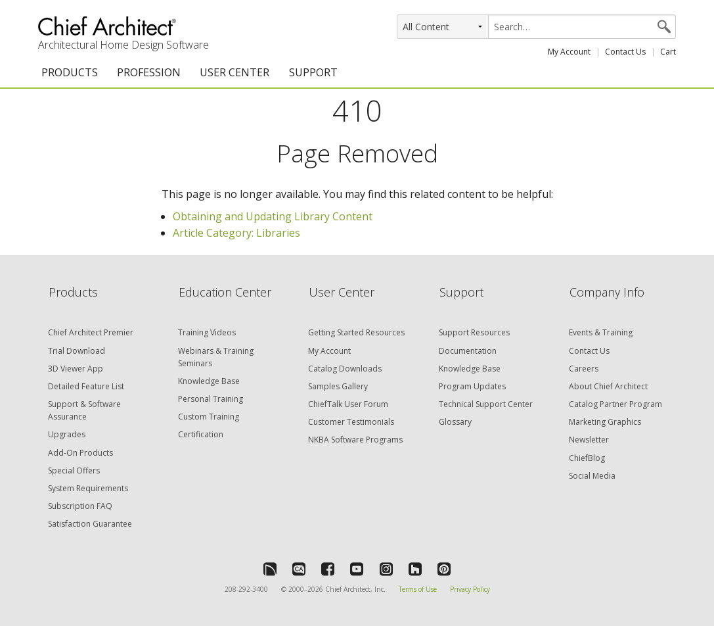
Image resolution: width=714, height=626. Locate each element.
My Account (569, 51)
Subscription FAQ (80, 506)
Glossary (455, 421)
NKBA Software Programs (355, 439)
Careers (583, 368)
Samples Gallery (338, 386)
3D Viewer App (75, 368)
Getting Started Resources (356, 332)
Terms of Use (418, 589)
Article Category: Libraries (236, 233)
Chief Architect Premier (90, 332)
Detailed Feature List (86, 386)
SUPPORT (313, 72)
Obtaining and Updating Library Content (272, 216)
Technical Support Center (486, 404)
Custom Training (208, 416)
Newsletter (589, 439)
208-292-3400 (246, 589)
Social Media (592, 475)
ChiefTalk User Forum (348, 404)
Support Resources (474, 332)
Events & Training (601, 332)
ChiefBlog (587, 458)
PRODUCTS (69, 72)
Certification (200, 434)
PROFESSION (149, 72)
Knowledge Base (209, 381)
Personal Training (210, 398)
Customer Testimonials (351, 421)
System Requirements (88, 488)
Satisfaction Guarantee (90, 523)
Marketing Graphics (605, 421)
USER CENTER (234, 72)
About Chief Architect (608, 386)
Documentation (468, 350)
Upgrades (66, 434)
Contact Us (625, 51)
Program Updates (472, 386)
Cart (668, 51)
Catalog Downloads (345, 368)
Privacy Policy (470, 589)
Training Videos (207, 332)
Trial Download (76, 350)
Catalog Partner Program (615, 404)
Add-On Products (80, 452)
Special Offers (74, 470)
